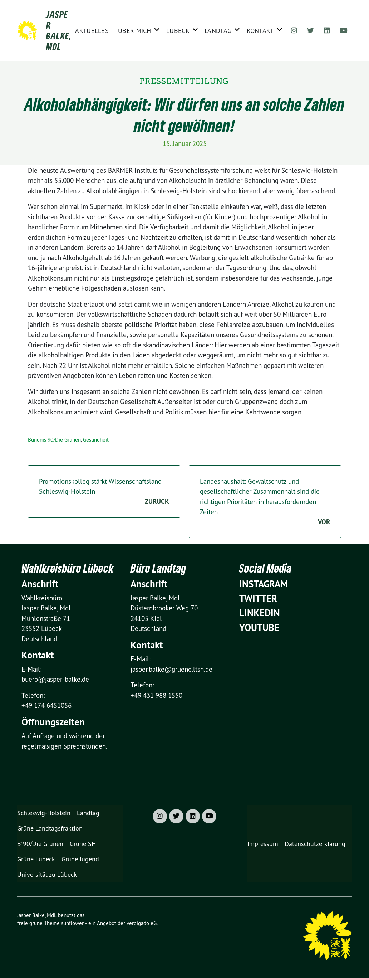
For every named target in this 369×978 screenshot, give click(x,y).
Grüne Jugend (80, 859)
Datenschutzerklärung (315, 844)
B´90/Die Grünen (40, 844)
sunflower (72, 923)
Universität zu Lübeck (47, 874)
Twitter (258, 598)
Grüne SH (83, 844)
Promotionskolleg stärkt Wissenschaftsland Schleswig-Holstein (104, 492)
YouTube (259, 627)
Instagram (263, 584)
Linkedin (259, 613)
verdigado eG (142, 923)
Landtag (218, 30)
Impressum (262, 844)
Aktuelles (92, 30)
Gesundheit (96, 439)
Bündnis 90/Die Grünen (54, 439)
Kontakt (260, 30)
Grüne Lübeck (36, 859)
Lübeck (178, 30)
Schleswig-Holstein (43, 813)
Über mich (134, 30)
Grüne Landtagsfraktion (50, 828)
